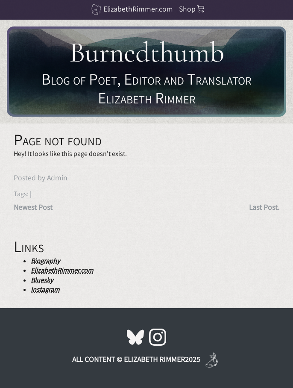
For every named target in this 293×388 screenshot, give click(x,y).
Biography (45, 260)
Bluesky (42, 280)
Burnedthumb (146, 52)
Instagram (45, 289)
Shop (192, 9)
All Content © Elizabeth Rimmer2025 (136, 359)
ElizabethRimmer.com (138, 9)
